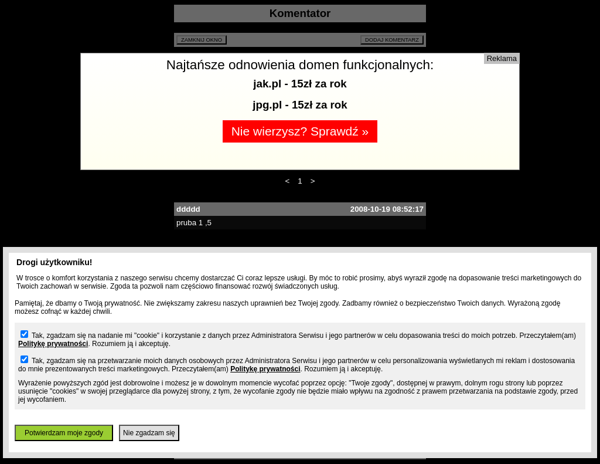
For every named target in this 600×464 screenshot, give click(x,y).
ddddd (188, 209)
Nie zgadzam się (149, 433)
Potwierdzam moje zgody (64, 433)
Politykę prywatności (53, 344)
